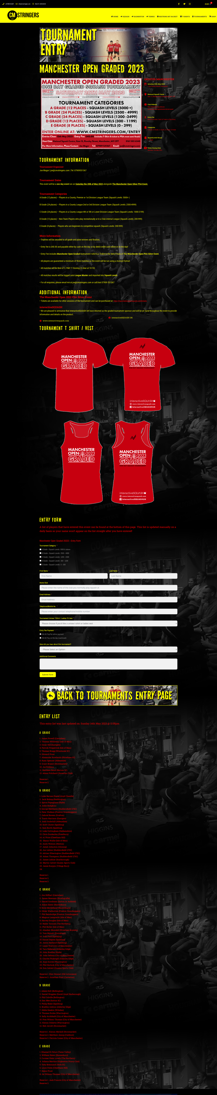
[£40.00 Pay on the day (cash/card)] (40, 638)
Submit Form (47, 675)
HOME (114, 16)
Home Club (44, 582)
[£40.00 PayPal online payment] (40, 634)
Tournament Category (48, 545)
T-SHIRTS (185, 16)
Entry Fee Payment (47, 630)
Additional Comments (48, 656)
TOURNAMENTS (199, 16)
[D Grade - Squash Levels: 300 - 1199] (40, 561)
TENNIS (151, 16)
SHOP (212, 16)
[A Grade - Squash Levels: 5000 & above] (40, 549)
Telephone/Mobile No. (48, 606)
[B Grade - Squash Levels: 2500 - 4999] (40, 553)
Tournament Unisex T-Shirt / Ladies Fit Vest (56, 618)
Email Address (45, 594)
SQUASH (125, 16)
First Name (44, 571)
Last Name (113, 571)
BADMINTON (138, 16)
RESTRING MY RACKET (167, 16)
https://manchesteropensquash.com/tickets (130, 300)
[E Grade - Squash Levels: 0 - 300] (40, 565)
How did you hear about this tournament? (55, 644)
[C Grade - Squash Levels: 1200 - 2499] (40, 557)
